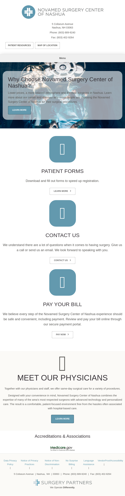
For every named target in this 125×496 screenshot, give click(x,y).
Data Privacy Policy (10, 462)
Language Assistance (88, 462)
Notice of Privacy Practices (29, 462)
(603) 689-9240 (66, 32)
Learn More (19, 110)
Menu (62, 58)
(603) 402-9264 (65, 37)
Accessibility (116, 460)
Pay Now (61, 334)
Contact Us (61, 260)
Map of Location (47, 45)
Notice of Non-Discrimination (52, 462)
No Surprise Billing (72, 462)
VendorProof (104, 460)
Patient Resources (19, 45)
